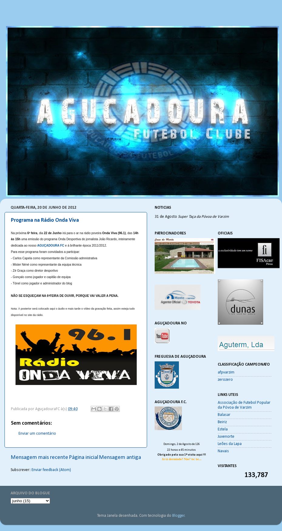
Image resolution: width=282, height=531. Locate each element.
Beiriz (222, 422)
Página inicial (83, 457)
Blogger (178, 516)
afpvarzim (226, 372)
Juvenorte (226, 437)
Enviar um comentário (37, 434)
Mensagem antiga (120, 457)
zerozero (225, 380)
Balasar (224, 415)
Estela (223, 429)
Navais (223, 451)
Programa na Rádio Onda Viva (45, 220)
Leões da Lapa (230, 444)
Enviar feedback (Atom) (51, 470)
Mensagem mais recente (39, 457)
